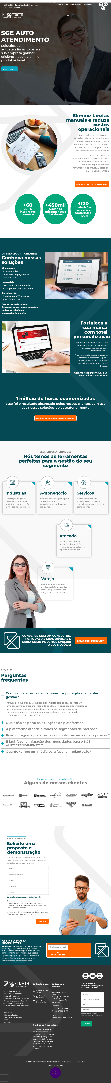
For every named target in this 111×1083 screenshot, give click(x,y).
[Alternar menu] (68, 15)
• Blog (5, 1020)
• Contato (7, 1022)
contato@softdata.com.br (61, 1017)
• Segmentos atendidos (12, 1017)
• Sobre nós (7, 1013)
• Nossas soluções (10, 1015)
